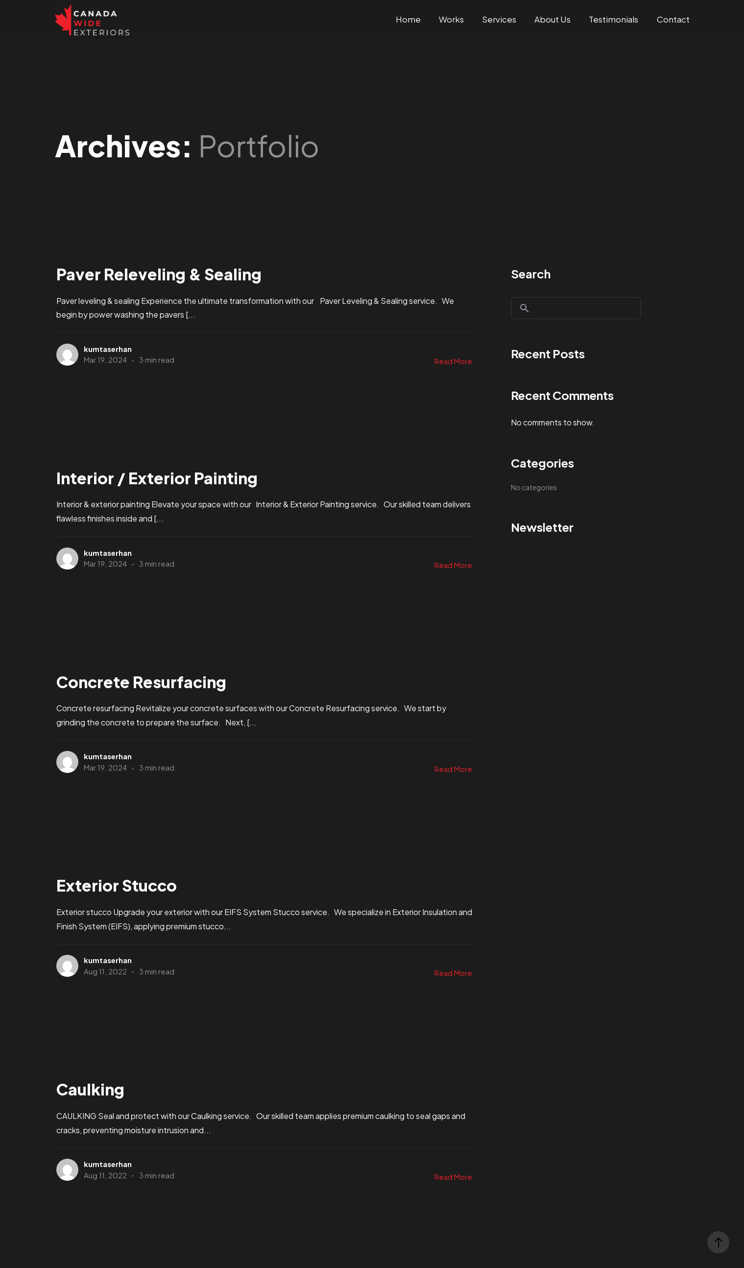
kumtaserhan (108, 348)
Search (531, 273)
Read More (453, 361)
